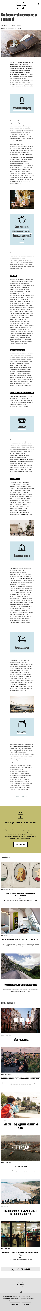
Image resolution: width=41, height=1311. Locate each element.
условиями (23, 1298)
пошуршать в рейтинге (20, 450)
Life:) (30, 154)
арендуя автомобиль (19, 746)
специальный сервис (16, 686)
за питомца (27, 676)
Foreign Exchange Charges (24, 514)
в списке (24, 684)
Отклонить (15, 1305)
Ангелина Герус (11, 28)
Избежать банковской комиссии (20, 253)
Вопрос (19, 25)
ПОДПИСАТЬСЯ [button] (20, 844)
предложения (21, 177)
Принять (27, 1305)
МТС (21, 154)
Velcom (25, 154)
